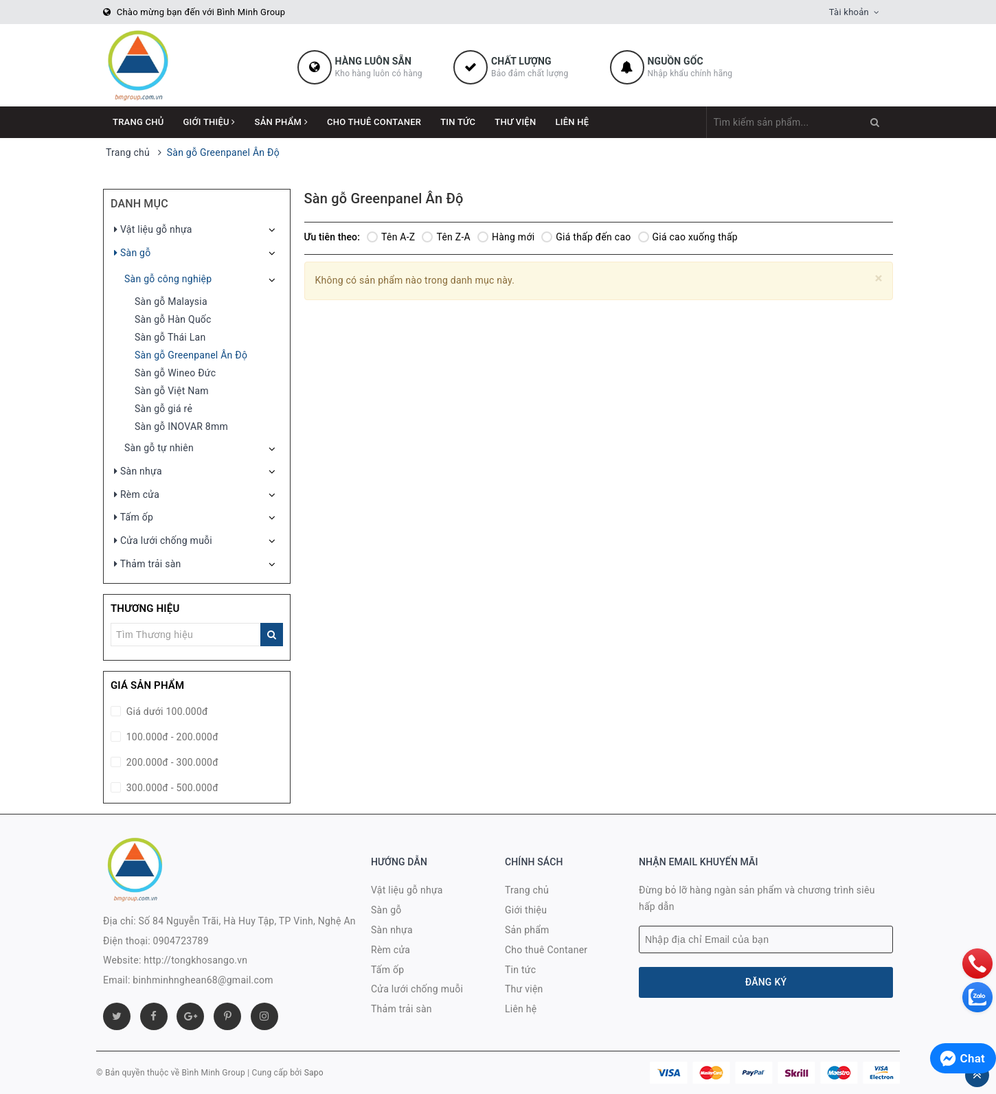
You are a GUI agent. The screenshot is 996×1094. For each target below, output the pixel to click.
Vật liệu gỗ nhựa (153, 229)
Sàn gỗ (132, 253)
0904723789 (181, 940)
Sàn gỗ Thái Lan (170, 337)
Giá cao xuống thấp (688, 236)
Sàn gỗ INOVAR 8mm (181, 426)
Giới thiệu (209, 122)
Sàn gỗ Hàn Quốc (173, 319)
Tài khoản (849, 12)
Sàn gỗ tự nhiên (159, 447)
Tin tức (457, 122)
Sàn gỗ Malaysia (171, 301)
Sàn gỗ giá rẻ (163, 408)
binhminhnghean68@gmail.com (203, 980)
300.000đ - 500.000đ (171, 787)
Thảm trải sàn (147, 564)
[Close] (879, 278)
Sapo (314, 1073)
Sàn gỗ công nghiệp (168, 278)
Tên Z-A (446, 236)
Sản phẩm (281, 122)
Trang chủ (138, 122)
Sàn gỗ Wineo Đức (175, 372)
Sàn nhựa (138, 471)
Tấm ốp (133, 517)
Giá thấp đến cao (586, 236)
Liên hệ (572, 122)
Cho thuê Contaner (374, 122)
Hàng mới (505, 236)
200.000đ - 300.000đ (171, 762)
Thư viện (515, 122)
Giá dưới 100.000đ (166, 711)
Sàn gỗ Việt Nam (172, 390)
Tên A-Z (391, 236)
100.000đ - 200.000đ (171, 736)
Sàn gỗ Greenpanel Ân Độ (191, 355)
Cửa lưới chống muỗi (163, 540)
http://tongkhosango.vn (195, 960)
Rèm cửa (136, 494)
